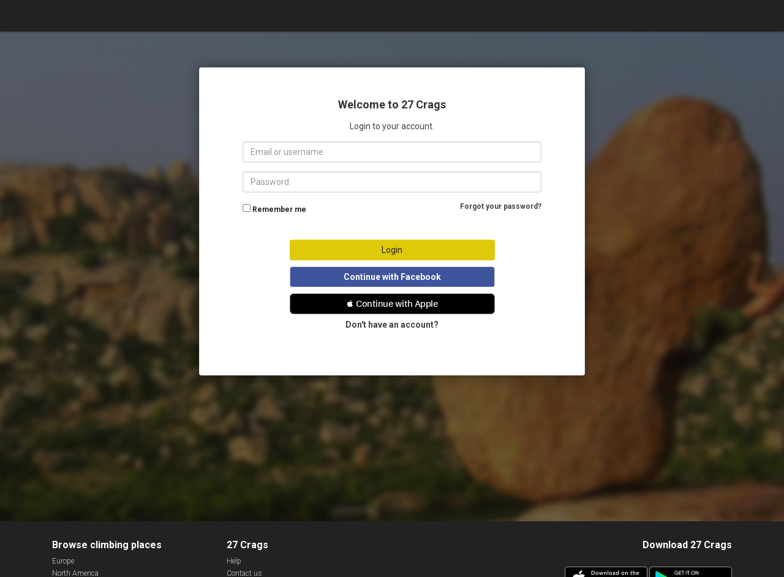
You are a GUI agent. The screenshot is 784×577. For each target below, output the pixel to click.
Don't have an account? (392, 325)
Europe (63, 561)
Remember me (279, 209)
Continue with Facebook (392, 277)
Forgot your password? (500, 206)
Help (234, 561)
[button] (392, 303)
